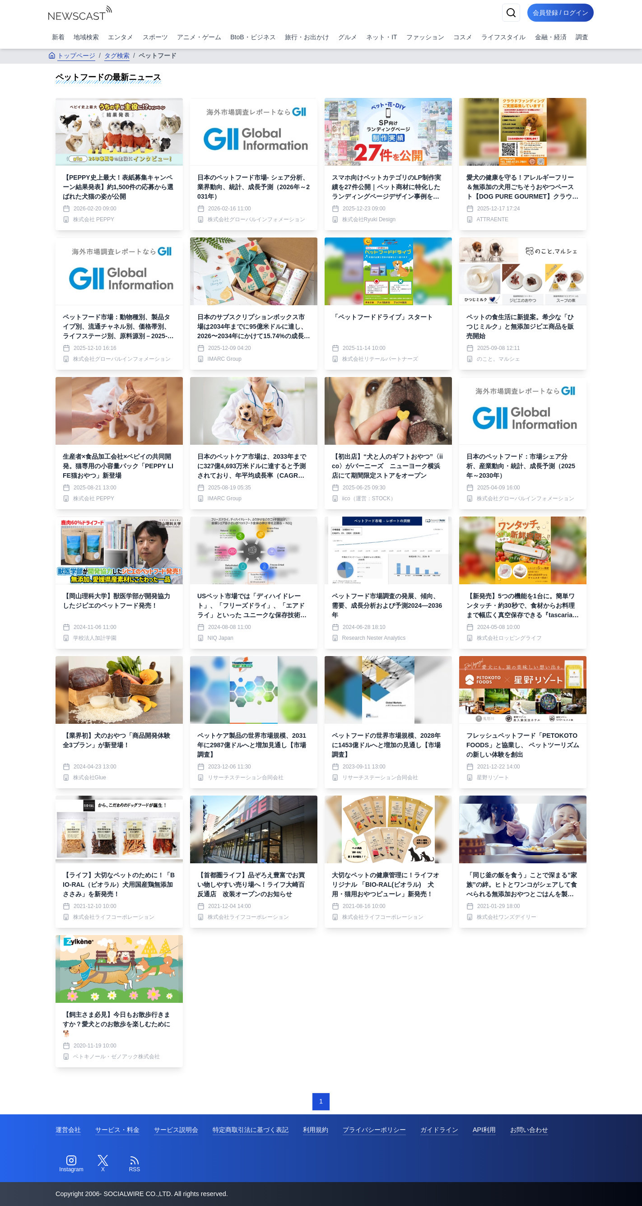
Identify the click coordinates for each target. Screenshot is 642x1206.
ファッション (425, 37)
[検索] (507, 13)
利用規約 (315, 1129)
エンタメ (120, 37)
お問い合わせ (529, 1129)
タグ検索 (117, 55)
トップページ (71, 55)
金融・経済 (551, 37)
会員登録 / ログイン (558, 12)
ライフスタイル (503, 37)
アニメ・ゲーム (199, 37)
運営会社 (68, 1129)
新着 (58, 37)
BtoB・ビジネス (252, 37)
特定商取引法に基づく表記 (250, 1129)
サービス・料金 (117, 1129)
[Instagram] (71, 1164)
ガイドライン (439, 1129)
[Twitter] (103, 1164)
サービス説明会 (176, 1129)
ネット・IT (381, 37)
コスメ (462, 37)
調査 (582, 37)
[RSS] (134, 1164)
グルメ (347, 37)
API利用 (484, 1129)
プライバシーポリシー (374, 1129)
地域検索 (86, 37)
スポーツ (155, 37)
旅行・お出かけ (307, 37)
